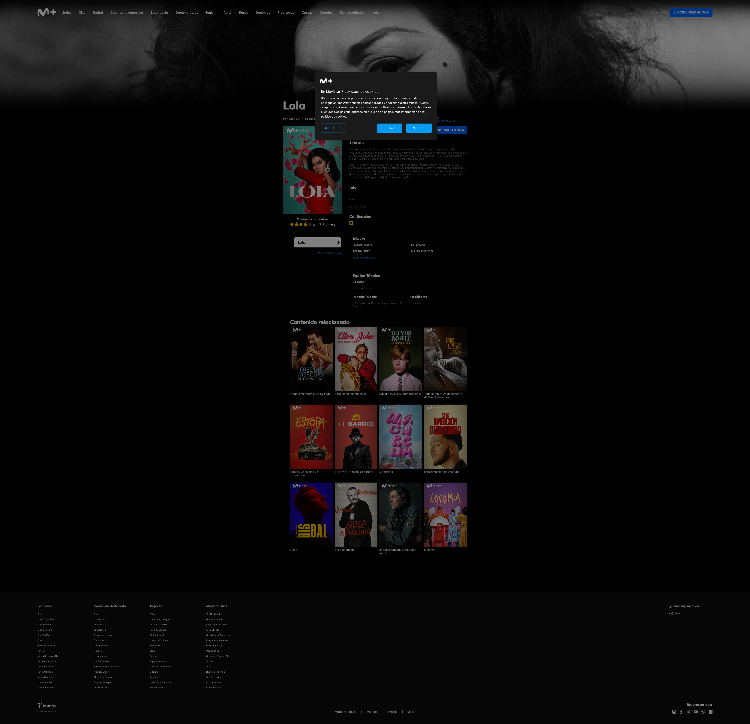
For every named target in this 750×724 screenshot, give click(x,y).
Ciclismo (154, 672)
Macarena (386, 472)
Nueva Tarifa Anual (215, 672)
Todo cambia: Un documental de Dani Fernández (443, 395)
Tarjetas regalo (213, 677)
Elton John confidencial (350, 394)
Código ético (212, 651)
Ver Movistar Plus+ (215, 614)
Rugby (243, 12)
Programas (286, 12)
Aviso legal (372, 712)
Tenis (209, 12)
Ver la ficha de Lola (329, 252)
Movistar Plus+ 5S (215, 645)
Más (376, 13)
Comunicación (213, 682)
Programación (213, 687)
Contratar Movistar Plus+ (218, 656)
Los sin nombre (101, 645)
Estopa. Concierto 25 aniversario (304, 473)
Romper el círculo (103, 635)
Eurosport (155, 677)
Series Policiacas (46, 666)
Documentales (187, 12)
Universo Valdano (159, 640)
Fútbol (98, 12)
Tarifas (209, 661)
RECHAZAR (390, 128)
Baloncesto (159, 12)
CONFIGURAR (333, 128)
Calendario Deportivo (161, 682)
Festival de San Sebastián (106, 666)
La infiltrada (100, 619)
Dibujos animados (103, 677)
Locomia (430, 550)
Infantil (226, 12)
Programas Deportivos (105, 682)
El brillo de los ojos (422, 250)
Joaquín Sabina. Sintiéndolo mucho (397, 551)
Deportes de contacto (161, 666)
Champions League (160, 619)
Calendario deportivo (126, 12)
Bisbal (294, 550)
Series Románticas (47, 661)
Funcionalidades (352, 12)
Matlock (98, 651)
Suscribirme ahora (691, 12)
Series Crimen (45, 677)
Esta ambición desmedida (441, 472)
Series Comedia (45, 672)
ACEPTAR (419, 128)
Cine (82, 12)
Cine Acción (44, 635)
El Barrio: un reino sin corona (354, 472)
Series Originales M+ (48, 656)
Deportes (263, 12)
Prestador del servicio (345, 712)
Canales (326, 12)
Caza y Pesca (100, 687)
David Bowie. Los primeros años (400, 394)
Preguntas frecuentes (217, 640)
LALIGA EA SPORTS (159, 624)
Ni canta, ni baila (362, 244)
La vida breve (100, 656)
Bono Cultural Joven (216, 624)
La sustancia (100, 630)
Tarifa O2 (211, 666)
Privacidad (392, 712)
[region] (376, 106)
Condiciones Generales (218, 635)
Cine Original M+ (46, 619)
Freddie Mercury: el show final (310, 394)
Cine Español (44, 624)
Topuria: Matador (158, 661)
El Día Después (157, 635)
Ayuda (675, 613)
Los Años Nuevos (102, 661)
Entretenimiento (46, 687)
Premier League (158, 630)
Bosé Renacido (345, 550)
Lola (301, 242)
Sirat (96, 614)
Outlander (99, 640)
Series (66, 12)
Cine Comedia (45, 630)
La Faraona (418, 244)
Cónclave (98, 624)
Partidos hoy (156, 687)
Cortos (307, 12)
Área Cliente (212, 630)
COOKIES (411, 712)
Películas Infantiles (47, 645)
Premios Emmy (101, 672)
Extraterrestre (361, 250)
